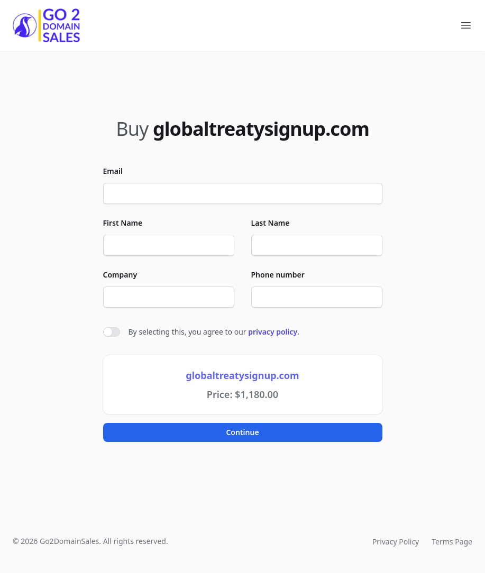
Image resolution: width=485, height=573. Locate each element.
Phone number (278, 275)
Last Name (270, 223)
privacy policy (272, 332)
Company (120, 275)
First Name (123, 223)
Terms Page (452, 542)
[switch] (111, 332)
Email (113, 171)
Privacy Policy (395, 542)
